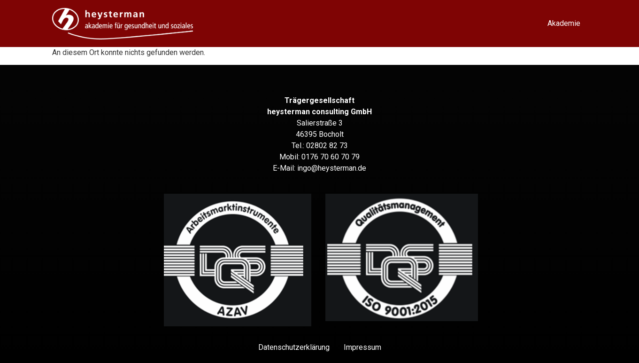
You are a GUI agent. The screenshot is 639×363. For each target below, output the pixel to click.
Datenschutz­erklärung (294, 347)
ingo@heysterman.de (331, 168)
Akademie (563, 23)
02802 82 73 (327, 145)
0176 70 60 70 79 (330, 156)
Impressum (362, 347)
